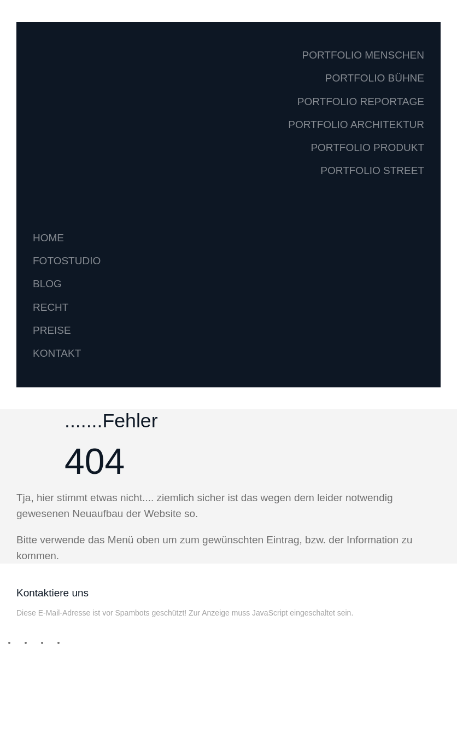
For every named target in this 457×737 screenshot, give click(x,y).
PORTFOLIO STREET (372, 170)
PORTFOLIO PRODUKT (367, 147)
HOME (48, 237)
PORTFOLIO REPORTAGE (360, 101)
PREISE (52, 330)
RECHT (50, 307)
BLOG (47, 283)
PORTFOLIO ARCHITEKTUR (356, 124)
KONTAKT (57, 353)
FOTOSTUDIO (67, 260)
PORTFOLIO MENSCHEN (363, 55)
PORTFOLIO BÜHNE (374, 78)
